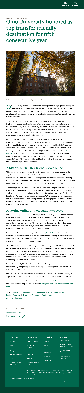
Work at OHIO (32, 358)
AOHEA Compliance (42, 370)
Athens (46, 341)
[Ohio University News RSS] (74, 379)
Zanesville (47, 360)
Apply (12, 341)
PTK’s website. (59, 281)
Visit (12, 358)
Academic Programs (14, 350)
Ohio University (19, 378)
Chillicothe (47, 345)
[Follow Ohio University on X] (67, 379)
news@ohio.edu (68, 352)
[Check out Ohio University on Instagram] (58, 381)
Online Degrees (16, 354)
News (29, 351)
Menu (75, 4)
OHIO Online (51, 233)
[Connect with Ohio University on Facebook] (55, 379)
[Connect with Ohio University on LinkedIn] (61, 379)
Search (65, 4)
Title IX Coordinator (61, 374)
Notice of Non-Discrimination (63, 372)
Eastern (46, 349)
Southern (47, 356)
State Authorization (48, 374)
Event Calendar (32, 341)
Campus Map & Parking (15, 363)
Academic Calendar (30, 346)
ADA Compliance (30, 370)
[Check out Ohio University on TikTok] (70, 379)
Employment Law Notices (57, 370)
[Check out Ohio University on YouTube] (64, 380)
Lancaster (47, 352)
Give (12, 345)
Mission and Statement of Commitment (42, 372)
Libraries (30, 354)
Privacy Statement (36, 374)
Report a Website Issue (33, 363)
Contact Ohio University (65, 357)
